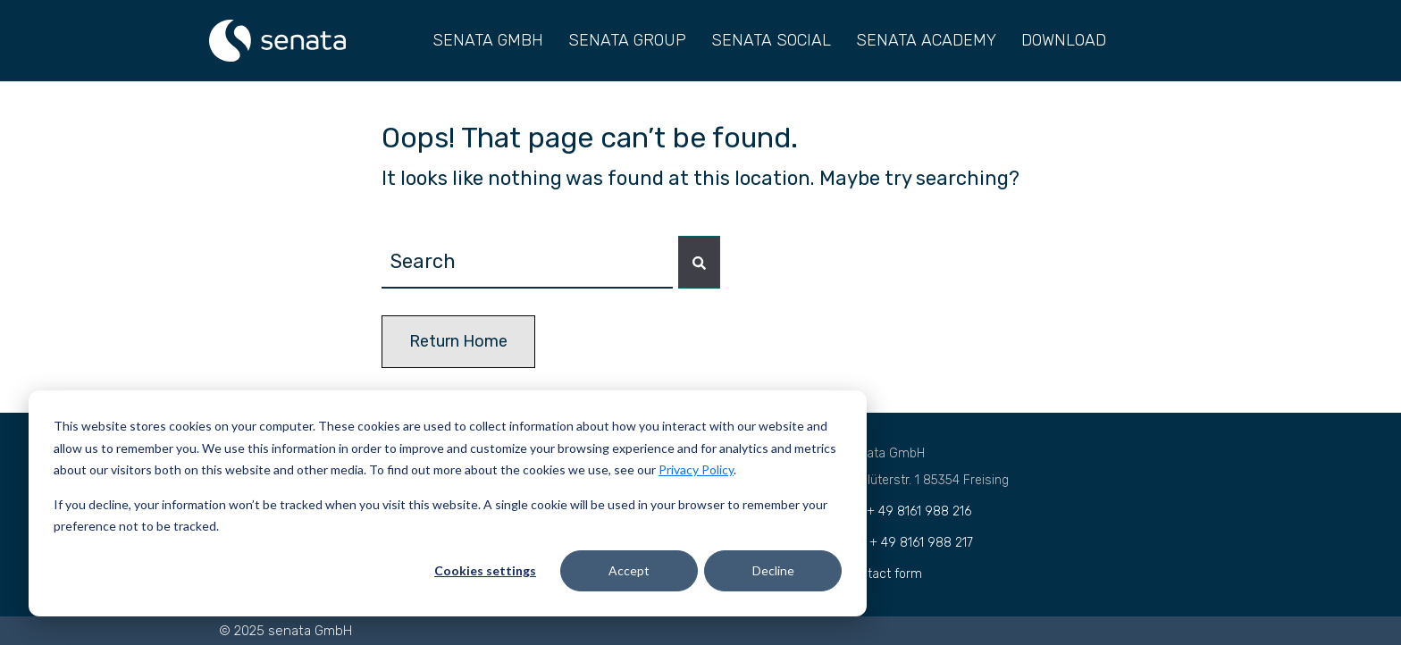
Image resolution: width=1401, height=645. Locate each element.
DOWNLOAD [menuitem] (1063, 40)
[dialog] (448, 503)
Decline (773, 570)
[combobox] (527, 262)
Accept (629, 570)
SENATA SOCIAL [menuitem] (771, 40)
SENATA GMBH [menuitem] (487, 40)
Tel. (908, 511)
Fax (909, 542)
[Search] (699, 262)
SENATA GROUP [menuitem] (627, 40)
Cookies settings (485, 570)
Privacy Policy (696, 469)
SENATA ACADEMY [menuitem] (926, 40)
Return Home (458, 341)
